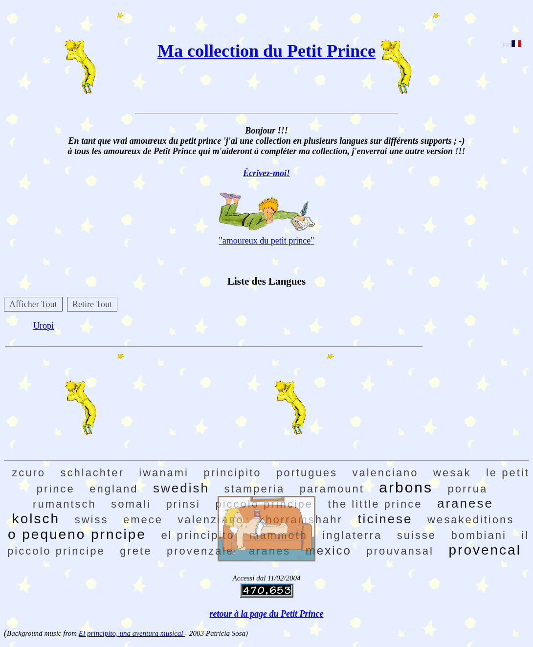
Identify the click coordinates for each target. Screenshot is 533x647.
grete (136, 551)
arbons (406, 487)
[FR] (511, 45)
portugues (306, 473)
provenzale (200, 551)
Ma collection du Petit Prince (266, 51)
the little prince (375, 504)
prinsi (183, 504)
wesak (452, 473)
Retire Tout (92, 304)
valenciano (385, 473)
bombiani (479, 535)
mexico (329, 550)
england (113, 489)
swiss (92, 519)
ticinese (384, 519)
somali (131, 504)
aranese (465, 503)
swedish (181, 488)
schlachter (92, 473)
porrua (468, 489)
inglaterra (352, 535)
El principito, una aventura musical (132, 633)
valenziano (211, 519)
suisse (416, 535)
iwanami (164, 473)
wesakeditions (470, 519)
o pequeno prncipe (77, 534)
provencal (484, 550)
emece (143, 519)
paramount (332, 489)
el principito (197, 535)
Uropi (43, 326)
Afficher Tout (33, 304)
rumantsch (64, 504)
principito (233, 473)
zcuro (28, 473)
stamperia (254, 489)
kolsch (36, 518)
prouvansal (400, 551)
